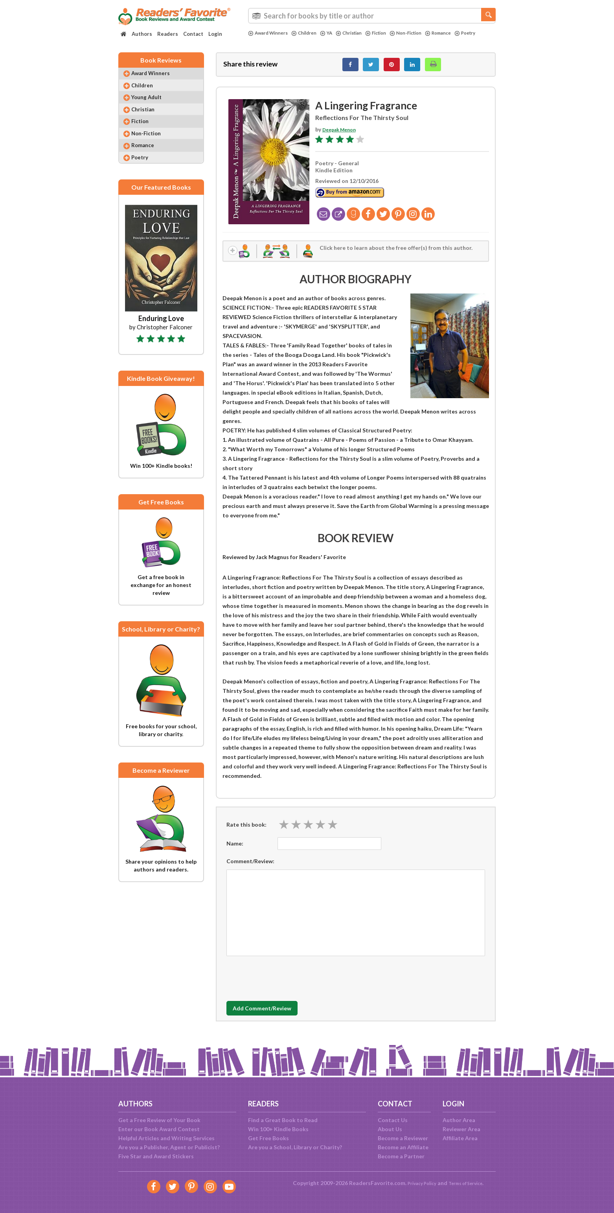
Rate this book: (246, 831)
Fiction (391, 33)
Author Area (459, 1120)
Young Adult (151, 106)
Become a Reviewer (403, 1138)
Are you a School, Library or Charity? (295, 1147)
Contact (193, 34)
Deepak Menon (342, 133)
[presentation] (286, 983)
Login (215, 34)
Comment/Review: (250, 867)
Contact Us (393, 1120)
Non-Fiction (424, 33)
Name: (234, 850)
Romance (460, 33)
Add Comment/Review (273, 1015)
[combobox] (372, 16)
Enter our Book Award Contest (159, 1129)
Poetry (260, 40)
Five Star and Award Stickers (156, 1156)
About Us (390, 1129)
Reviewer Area (461, 1129)
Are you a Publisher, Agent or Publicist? (169, 1147)
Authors (142, 34)
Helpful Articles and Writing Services (166, 1138)
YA (335, 33)
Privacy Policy (417, 1183)
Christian (360, 33)
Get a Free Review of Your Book (159, 1120)
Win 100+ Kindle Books (278, 1129)
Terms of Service (469, 1183)
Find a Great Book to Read (283, 1120)
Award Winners (270, 33)
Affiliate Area (460, 1138)
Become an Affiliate (403, 1147)
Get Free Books (268, 1138)
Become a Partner (401, 1156)
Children (311, 33)
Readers (167, 34)
